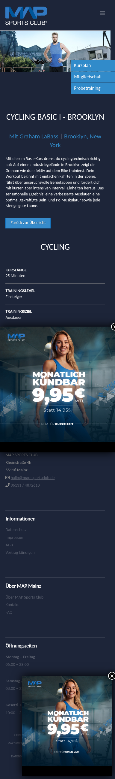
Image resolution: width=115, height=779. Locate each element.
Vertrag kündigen (19, 552)
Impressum (14, 537)
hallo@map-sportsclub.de (33, 477)
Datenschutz (15, 529)
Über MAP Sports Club (24, 597)
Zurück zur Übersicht (28, 222)
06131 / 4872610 (25, 485)
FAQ (8, 612)
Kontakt (12, 604)
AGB (9, 545)
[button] (102, 13)
